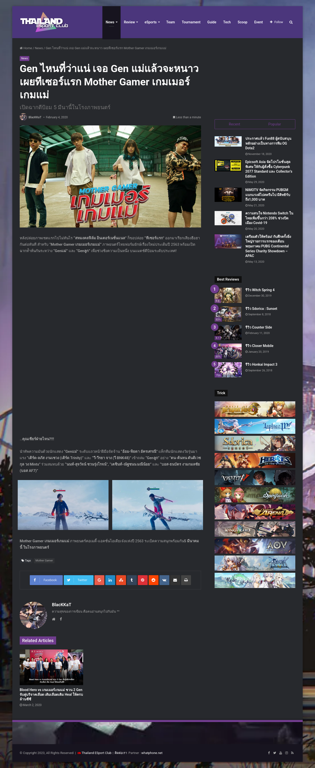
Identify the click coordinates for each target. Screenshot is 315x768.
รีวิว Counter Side (258, 327)
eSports (150, 22)
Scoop (243, 22)
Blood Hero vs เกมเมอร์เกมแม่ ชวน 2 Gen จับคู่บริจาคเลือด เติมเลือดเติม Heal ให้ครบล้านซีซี (51, 694)
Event (258, 22)
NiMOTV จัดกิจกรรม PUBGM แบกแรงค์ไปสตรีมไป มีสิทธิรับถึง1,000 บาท (267, 195)
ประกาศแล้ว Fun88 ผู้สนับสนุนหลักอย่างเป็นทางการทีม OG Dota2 (268, 143)
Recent (234, 124)
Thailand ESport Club (96, 753)
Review (129, 22)
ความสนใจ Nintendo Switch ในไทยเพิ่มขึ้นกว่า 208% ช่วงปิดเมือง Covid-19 (269, 218)
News (110, 22)
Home (26, 48)
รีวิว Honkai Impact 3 (261, 365)
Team (170, 22)
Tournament (191, 22)
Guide (211, 22)
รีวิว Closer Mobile (259, 346)
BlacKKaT (35, 117)
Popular (274, 124)
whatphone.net (151, 753)
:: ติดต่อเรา (119, 753)
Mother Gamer (44, 560)
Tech (227, 22)
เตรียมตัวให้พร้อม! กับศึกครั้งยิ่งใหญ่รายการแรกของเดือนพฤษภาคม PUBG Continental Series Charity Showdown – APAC (268, 246)
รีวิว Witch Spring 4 (260, 290)
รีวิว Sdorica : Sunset (261, 309)
